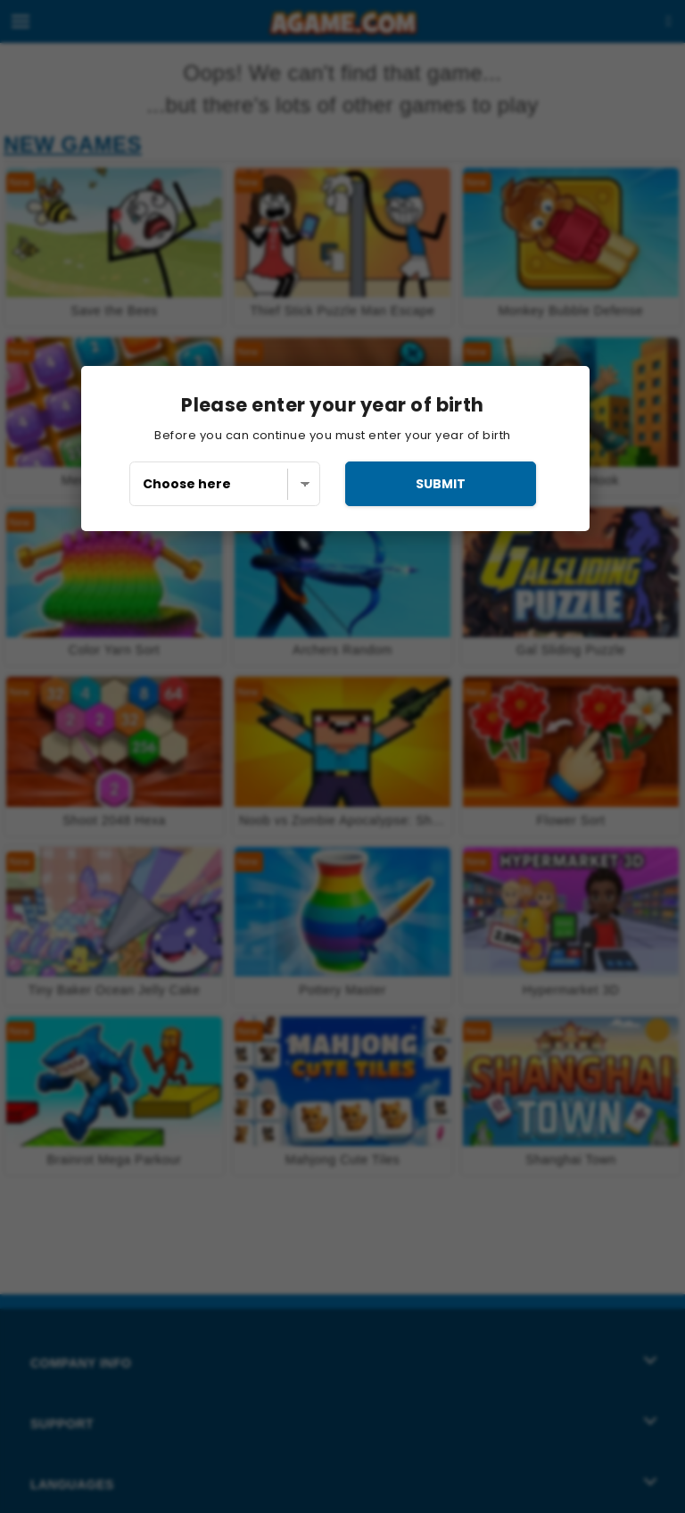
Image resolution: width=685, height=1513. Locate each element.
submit (441, 484)
